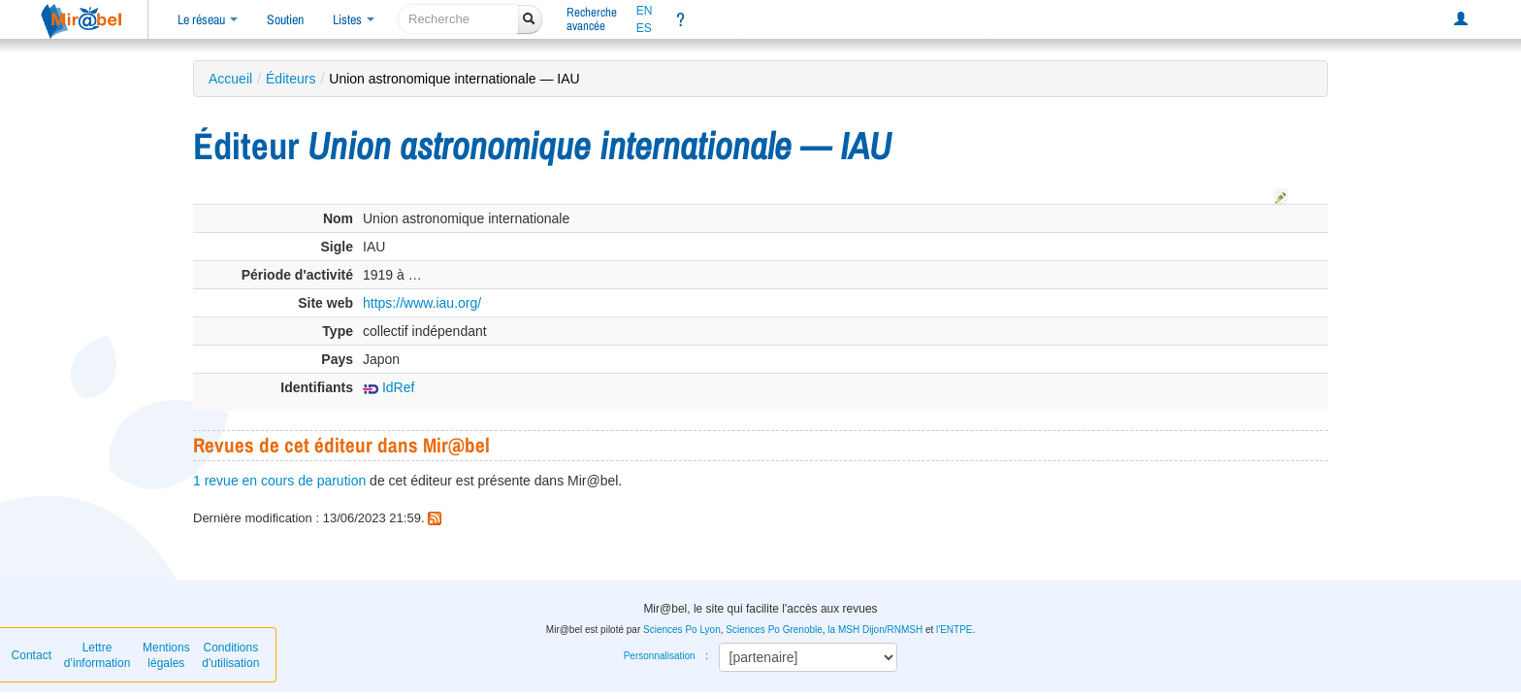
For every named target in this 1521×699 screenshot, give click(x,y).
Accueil (230, 78)
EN (644, 10)
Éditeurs (290, 78)
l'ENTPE (954, 629)
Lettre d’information (97, 655)
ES (644, 28)
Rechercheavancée (591, 19)
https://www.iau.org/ (422, 303)
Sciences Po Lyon (682, 629)
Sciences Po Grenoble (774, 629)
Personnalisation (660, 655)
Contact (31, 655)
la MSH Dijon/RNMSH (874, 629)
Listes (353, 19)
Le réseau (208, 19)
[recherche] (458, 19)
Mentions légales (166, 655)
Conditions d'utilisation (230, 655)
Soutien (285, 19)
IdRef (388, 387)
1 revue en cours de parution (279, 480)
